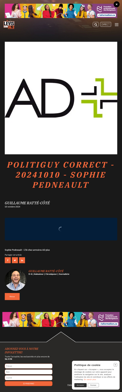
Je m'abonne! (28, 383)
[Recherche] (95, 24)
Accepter (80, 385)
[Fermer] (117, 4)
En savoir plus (90, 379)
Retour (12, 296)
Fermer (93, 385)
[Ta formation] (61, 11)
